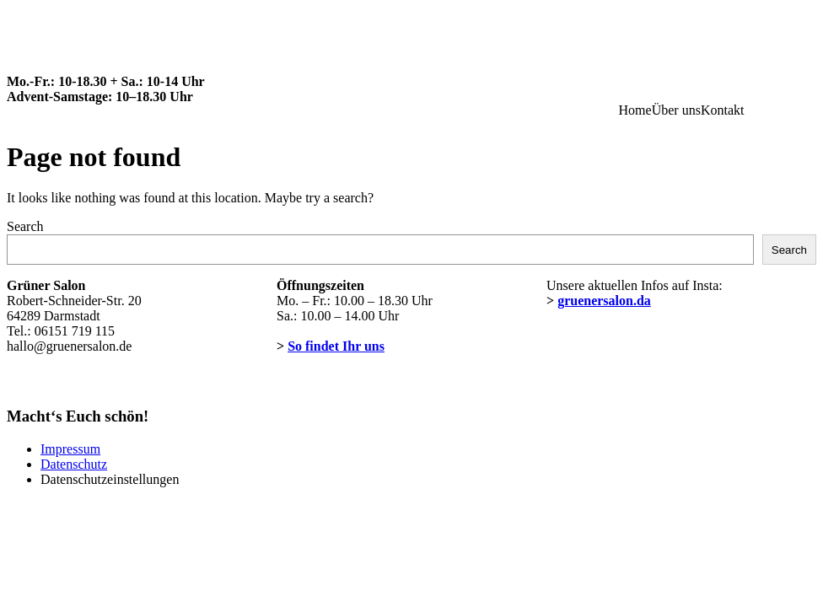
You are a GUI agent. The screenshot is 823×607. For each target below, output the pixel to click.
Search (25, 226)
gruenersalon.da (604, 300)
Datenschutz (73, 464)
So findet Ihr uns (336, 346)
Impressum (70, 449)
